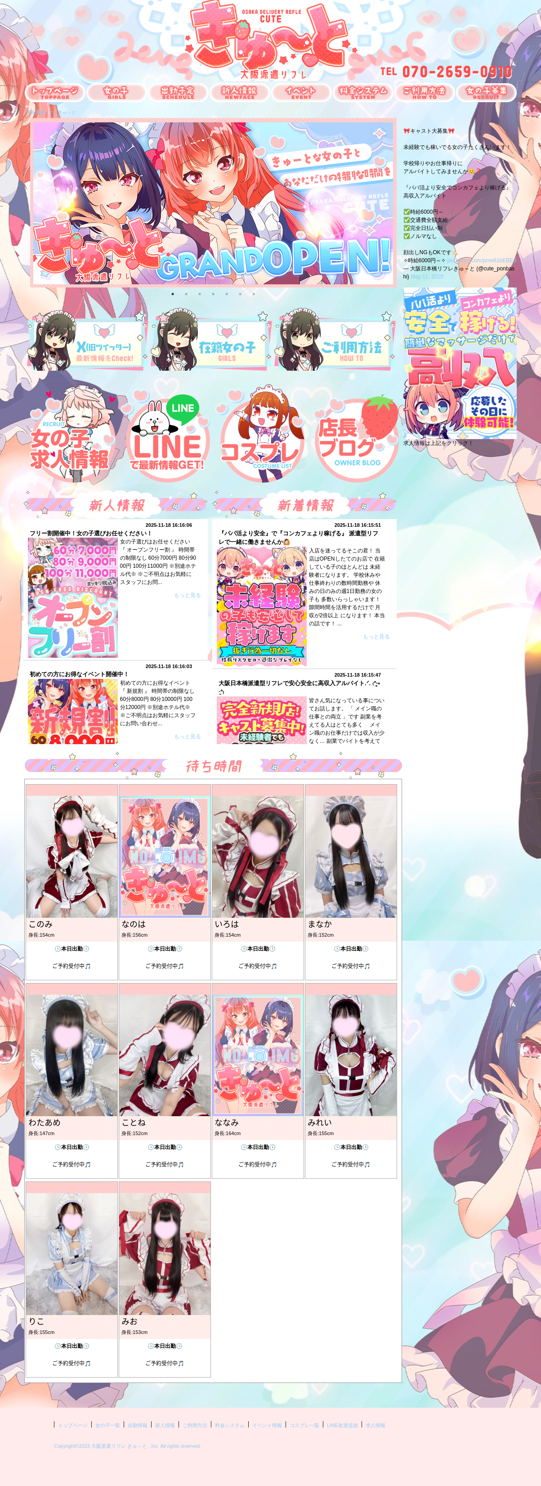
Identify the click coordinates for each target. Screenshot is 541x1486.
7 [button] (253, 293)
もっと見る (187, 595)
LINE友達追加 (342, 1425)
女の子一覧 (107, 1425)
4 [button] (213, 293)
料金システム (230, 1425)
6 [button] (240, 293)
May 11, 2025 (427, 277)
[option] (213, 203)
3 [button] (199, 293)
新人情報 (165, 1425)
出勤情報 (138, 1425)
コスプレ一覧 (304, 1425)
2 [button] (186, 293)
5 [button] (226, 293)
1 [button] (172, 293)
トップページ (73, 1425)
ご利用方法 (195, 1425)
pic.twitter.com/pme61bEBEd (481, 260)
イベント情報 (267, 1425)
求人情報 (375, 1425)
